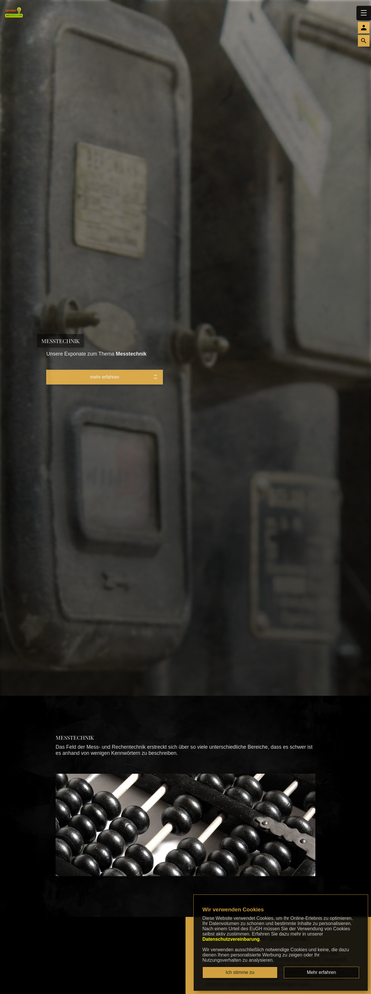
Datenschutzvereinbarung (230, 939)
